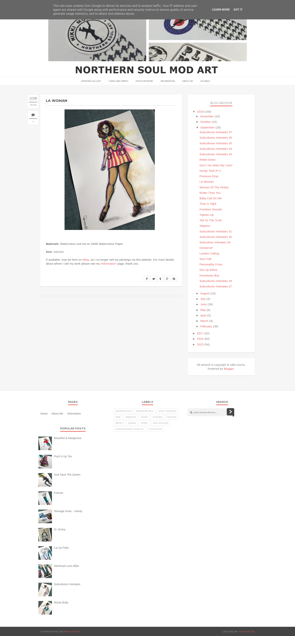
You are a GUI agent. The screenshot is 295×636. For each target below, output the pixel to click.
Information (168, 81)
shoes (144, 417)
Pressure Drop (208, 176)
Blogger (229, 368)
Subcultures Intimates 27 (215, 286)
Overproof (205, 247)
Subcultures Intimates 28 (215, 280)
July (203, 298)
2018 (200, 111)
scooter (157, 417)
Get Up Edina (208, 269)
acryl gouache (167, 411)
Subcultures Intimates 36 (215, 137)
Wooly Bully (61, 602)
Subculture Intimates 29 (214, 242)
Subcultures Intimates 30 (215, 236)
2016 (200, 338)
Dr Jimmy (59, 529)
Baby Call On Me (210, 198)
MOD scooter (160, 423)
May (203, 310)
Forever (58, 492)
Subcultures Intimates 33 (215, 154)
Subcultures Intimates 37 (215, 132)
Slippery (204, 225)
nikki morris (72, 631)
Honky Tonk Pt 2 (210, 170)
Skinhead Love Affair (66, 565)
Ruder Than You (209, 192)
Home (44, 413)
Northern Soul (145, 411)
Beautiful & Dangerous (67, 438)
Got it (238, 9)
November (207, 116)
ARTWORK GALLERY (91, 81)
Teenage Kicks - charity (68, 511)
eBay (86, 259)
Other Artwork (144, 81)
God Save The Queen (67, 474)
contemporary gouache (130, 429)
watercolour (123, 411)
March (204, 320)
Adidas (132, 423)
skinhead (130, 417)
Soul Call (205, 258)
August (205, 293)
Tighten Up (206, 214)
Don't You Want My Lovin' (216, 165)
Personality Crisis (210, 264)
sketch (119, 423)
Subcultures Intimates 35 (215, 143)
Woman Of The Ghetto (214, 187)
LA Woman (206, 181)
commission (155, 429)
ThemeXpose (246, 631)
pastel (144, 423)
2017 (200, 333)
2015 (200, 344)
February (206, 326)
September (207, 127)
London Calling (209, 253)
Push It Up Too (63, 456)
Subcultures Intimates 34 (215, 148)
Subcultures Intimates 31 (215, 231)
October (205, 121)
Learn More (221, 9)
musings (205, 81)
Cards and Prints (118, 81)
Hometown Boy (209, 275)
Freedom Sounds (210, 209)
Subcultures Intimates (67, 584)
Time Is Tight (207, 203)
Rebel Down (207, 159)
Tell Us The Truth (210, 220)
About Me (187, 81)
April (203, 315)
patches (171, 417)
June (203, 304)
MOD (118, 417)
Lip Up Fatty (61, 547)
